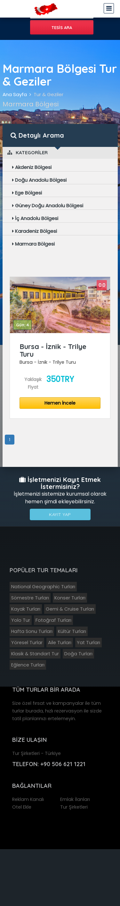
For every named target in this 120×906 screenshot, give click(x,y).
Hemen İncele (60, 403)
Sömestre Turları (30, 598)
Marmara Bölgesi (33, 243)
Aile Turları (59, 642)
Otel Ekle (21, 807)
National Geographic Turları (43, 586)
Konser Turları (69, 598)
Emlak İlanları (75, 799)
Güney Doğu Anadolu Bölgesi (47, 205)
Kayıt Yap (60, 514)
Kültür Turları (72, 631)
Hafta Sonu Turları (31, 631)
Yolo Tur (20, 620)
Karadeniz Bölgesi (34, 231)
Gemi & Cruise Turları (70, 609)
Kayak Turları (25, 609)
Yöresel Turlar (27, 642)
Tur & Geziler (48, 94)
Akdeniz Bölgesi (32, 167)
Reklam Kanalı (28, 799)
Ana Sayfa (15, 94)
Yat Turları (88, 642)
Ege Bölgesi (27, 192)
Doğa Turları (78, 654)
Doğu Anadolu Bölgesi (39, 180)
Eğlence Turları (27, 665)
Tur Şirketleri (74, 807)
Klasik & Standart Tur (35, 654)
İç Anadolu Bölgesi (35, 218)
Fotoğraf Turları (53, 620)
